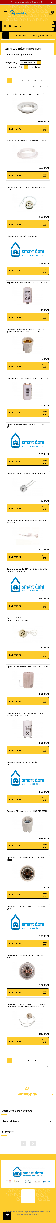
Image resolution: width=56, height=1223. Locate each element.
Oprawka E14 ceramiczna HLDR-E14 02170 (27, 811)
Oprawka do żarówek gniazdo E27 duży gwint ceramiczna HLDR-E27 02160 (26, 330)
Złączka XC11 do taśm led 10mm (22, 236)
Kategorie (13, 26)
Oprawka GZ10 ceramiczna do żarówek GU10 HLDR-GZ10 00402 (26, 619)
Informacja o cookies (15, 1212)
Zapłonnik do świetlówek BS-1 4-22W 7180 (27, 378)
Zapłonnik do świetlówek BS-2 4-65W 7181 (27, 283)
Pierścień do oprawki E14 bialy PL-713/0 (26, 94)
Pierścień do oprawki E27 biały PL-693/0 (26, 141)
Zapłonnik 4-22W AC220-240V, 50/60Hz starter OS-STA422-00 (26, 714)
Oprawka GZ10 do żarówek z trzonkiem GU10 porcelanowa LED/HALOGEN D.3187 (26, 1005)
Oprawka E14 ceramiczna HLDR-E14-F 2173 (27, 667)
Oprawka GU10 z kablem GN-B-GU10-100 (26, 474)
